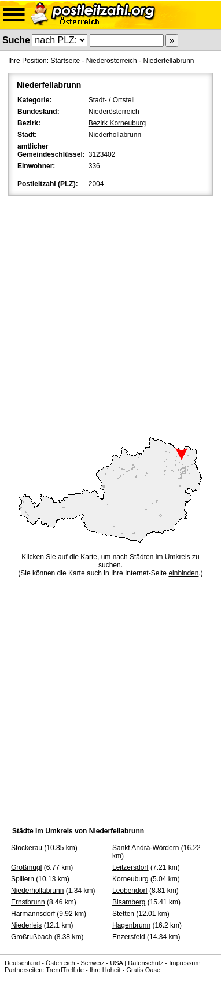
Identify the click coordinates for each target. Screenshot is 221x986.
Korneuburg (130, 879)
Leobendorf (130, 891)
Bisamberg (128, 902)
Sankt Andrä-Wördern (145, 848)
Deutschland (22, 962)
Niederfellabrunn (168, 61)
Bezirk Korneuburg (117, 123)
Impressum (184, 962)
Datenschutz (145, 962)
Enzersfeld (128, 937)
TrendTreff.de (65, 969)
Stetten (123, 914)
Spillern (22, 879)
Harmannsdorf (33, 914)
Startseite (65, 61)
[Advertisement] (110, 314)
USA (116, 962)
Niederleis (26, 925)
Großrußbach (31, 937)
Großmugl (26, 867)
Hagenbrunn (131, 925)
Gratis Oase (143, 969)
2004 (96, 184)
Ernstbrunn (28, 902)
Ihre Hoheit (105, 969)
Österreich (60, 962)
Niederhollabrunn (115, 135)
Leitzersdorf (130, 867)
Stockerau (26, 848)
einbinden (183, 573)
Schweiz (92, 962)
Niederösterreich (111, 61)
